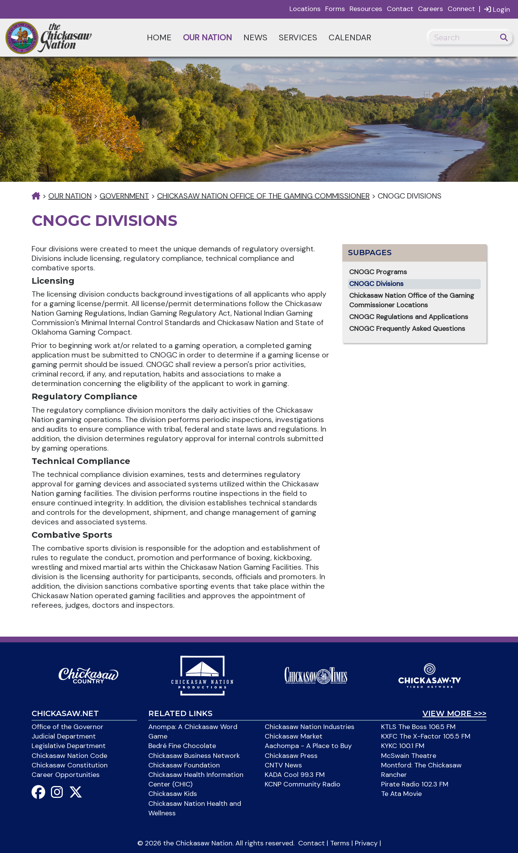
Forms (335, 8)
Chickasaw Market (294, 736)
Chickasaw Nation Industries (309, 726)
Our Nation (207, 37)
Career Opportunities (66, 774)
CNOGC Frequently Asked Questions (407, 328)
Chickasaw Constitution (70, 765)
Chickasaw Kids (172, 793)
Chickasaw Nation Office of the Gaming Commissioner (263, 196)
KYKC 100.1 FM (402, 745)
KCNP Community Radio (302, 784)
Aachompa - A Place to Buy (308, 745)
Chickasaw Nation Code (69, 755)
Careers (430, 8)
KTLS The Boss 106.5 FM (418, 726)
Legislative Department (69, 745)
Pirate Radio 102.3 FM (414, 784)
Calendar (350, 37)
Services (298, 37)
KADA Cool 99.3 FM (295, 774)
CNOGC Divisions (376, 283)
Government (124, 196)
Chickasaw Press (291, 755)
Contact (400, 8)
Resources (366, 8)
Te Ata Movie (401, 793)
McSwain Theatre (408, 755)
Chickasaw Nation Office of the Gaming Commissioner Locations (411, 300)
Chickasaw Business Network (194, 755)
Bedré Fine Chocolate (182, 745)
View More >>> (454, 713)
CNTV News (283, 765)
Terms (340, 843)
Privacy (366, 843)
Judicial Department (64, 736)
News (255, 37)
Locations (305, 8)
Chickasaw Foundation (184, 765)
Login (497, 9)
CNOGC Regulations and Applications (408, 316)
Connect (461, 8)
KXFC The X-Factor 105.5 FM (425, 736)
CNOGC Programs (378, 271)
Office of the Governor (67, 726)
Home (159, 37)
